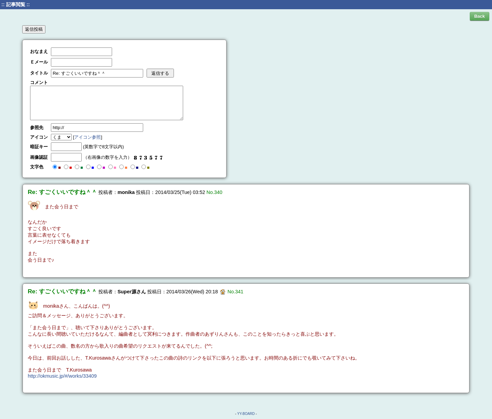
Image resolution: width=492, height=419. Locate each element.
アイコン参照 (87, 137)
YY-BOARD (246, 414)
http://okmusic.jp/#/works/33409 (62, 376)
